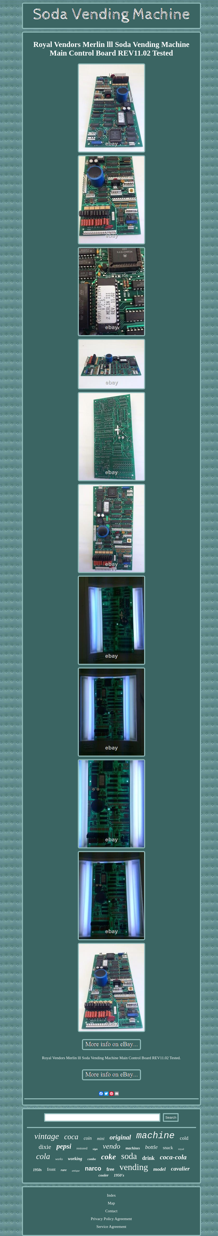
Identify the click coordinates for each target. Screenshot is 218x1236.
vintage (46, 1136)
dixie (45, 1146)
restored (81, 1148)
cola (43, 1156)
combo (91, 1159)
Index (111, 1195)
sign (95, 1148)
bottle (151, 1147)
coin (88, 1138)
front (51, 1169)
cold (184, 1138)
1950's (119, 1175)
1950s (37, 1170)
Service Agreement (111, 1227)
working (75, 1158)
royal (181, 1148)
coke (108, 1156)
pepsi (63, 1146)
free (110, 1169)
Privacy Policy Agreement (111, 1219)
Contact (111, 1211)
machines (133, 1148)
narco (93, 1168)
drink (148, 1158)
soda (129, 1156)
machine (155, 1136)
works (59, 1159)
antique (76, 1170)
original (120, 1137)
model (159, 1169)
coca (71, 1136)
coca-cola (173, 1157)
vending (134, 1167)
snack (168, 1147)
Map (111, 1203)
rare (64, 1170)
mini (100, 1138)
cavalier (180, 1168)
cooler (103, 1175)
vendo (111, 1146)
